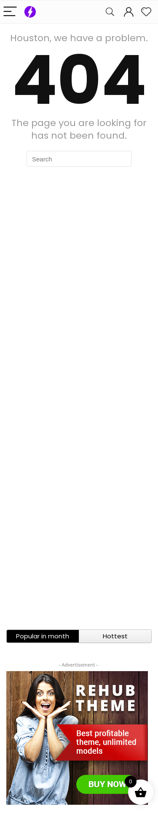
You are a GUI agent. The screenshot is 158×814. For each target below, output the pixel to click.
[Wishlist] (146, 12)
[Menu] (10, 12)
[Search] (110, 12)
